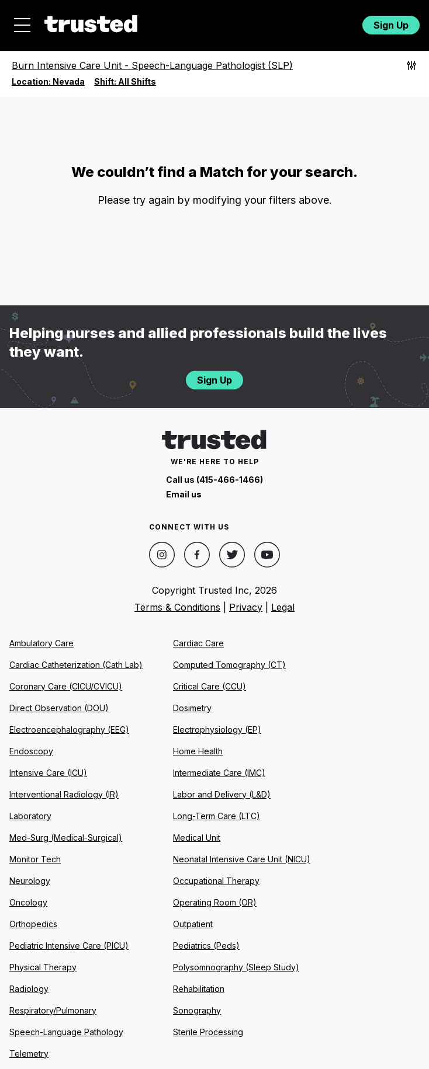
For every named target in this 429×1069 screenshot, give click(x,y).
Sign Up (391, 25)
